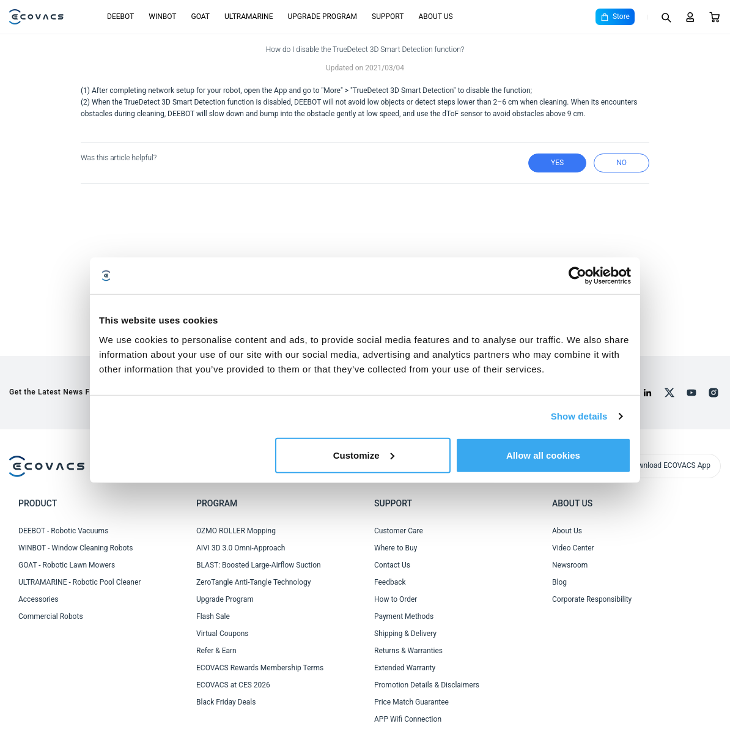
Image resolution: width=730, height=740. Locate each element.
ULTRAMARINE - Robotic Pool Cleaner (79, 582)
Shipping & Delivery (405, 633)
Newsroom (570, 565)
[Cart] (715, 17)
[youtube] (691, 392)
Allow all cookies (543, 455)
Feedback (390, 582)
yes (557, 162)
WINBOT (162, 16)
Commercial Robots (50, 616)
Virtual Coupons (222, 633)
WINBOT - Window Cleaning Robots (75, 548)
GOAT (200, 16)
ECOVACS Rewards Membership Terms (259, 668)
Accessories (38, 599)
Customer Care (398, 531)
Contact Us (392, 565)
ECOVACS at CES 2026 (233, 685)
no (621, 162)
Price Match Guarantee (411, 702)
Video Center (573, 548)
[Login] (690, 17)
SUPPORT (388, 16)
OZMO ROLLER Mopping (236, 531)
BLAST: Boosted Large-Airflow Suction (258, 565)
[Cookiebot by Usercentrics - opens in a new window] (577, 276)
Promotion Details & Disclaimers (426, 685)
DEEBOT (120, 16)
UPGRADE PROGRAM (322, 16)
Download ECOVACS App (669, 465)
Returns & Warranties (408, 650)
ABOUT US (435, 16)
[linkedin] (647, 392)
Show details (579, 416)
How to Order (395, 599)
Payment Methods (403, 616)
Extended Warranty (404, 668)
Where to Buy (395, 548)
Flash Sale (213, 616)
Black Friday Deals (226, 702)
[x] (669, 392)
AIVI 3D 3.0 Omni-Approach (240, 548)
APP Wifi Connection (407, 719)
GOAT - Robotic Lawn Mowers (66, 565)
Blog (559, 582)
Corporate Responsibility (592, 599)
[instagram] (713, 392)
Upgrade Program (225, 599)
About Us (567, 531)
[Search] (666, 17)
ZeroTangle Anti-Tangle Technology (253, 582)
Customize (363, 455)
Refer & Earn (216, 650)
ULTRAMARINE (248, 16)
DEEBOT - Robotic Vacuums (63, 531)
